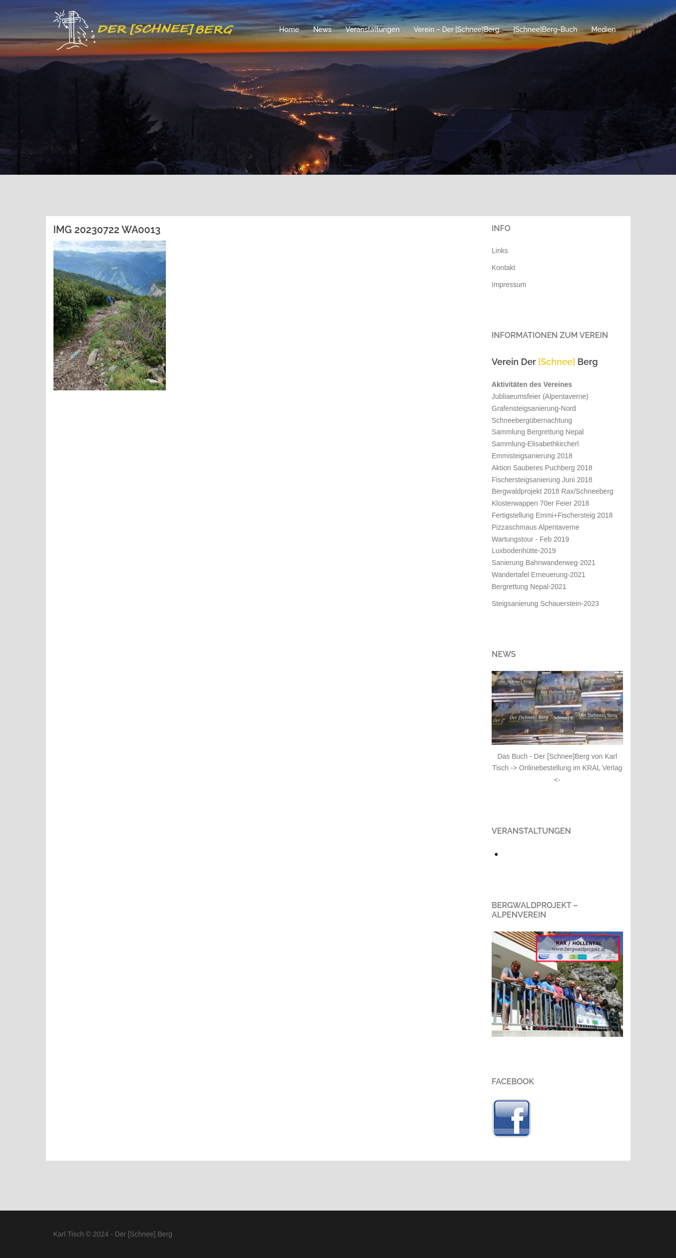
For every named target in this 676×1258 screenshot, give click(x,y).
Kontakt (503, 268)
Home (289, 29)
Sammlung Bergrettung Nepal (538, 432)
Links (500, 251)
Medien (604, 29)
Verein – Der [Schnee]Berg (457, 29)
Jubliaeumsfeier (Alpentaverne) (540, 396)
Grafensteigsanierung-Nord (534, 408)
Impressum (509, 285)
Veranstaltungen (373, 29)
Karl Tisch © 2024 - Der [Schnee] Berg (112, 1234)
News (322, 29)
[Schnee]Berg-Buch (546, 29)
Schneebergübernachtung (532, 420)
